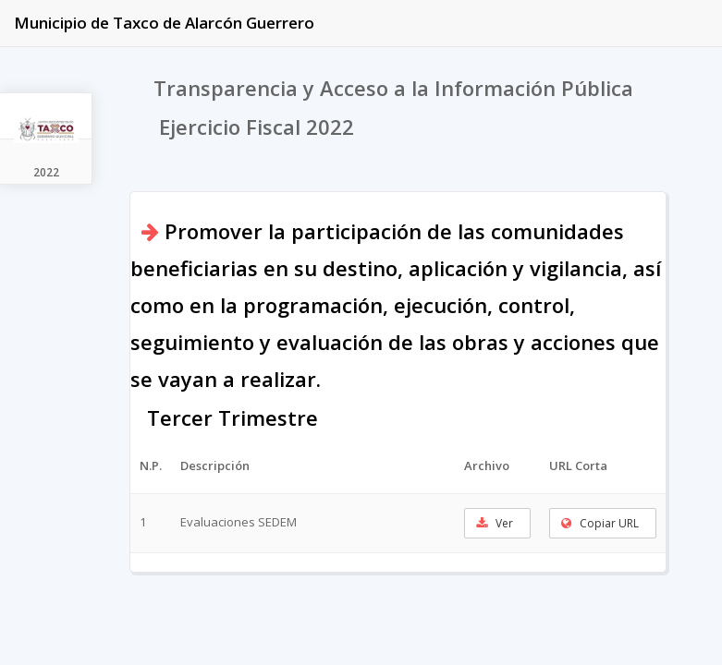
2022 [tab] (46, 172)
